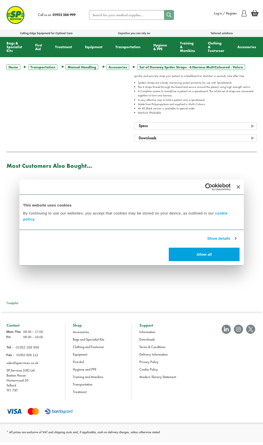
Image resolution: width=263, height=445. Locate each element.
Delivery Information (153, 357)
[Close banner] (238, 187)
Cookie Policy (148, 372)
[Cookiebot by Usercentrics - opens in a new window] (209, 187)
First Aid (38, 47)
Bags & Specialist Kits (14, 47)
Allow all (204, 254)
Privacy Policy (149, 365)
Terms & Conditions (152, 350)
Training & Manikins (187, 47)
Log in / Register (230, 13)
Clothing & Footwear (216, 47)
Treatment (63, 47)
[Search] (169, 15)
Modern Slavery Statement (157, 380)
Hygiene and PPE (84, 372)
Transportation (127, 47)
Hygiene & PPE (160, 47)
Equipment (93, 47)
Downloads (147, 342)
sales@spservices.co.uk (22, 366)
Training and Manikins (88, 380)
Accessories (246, 47)
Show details (218, 238)
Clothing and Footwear (88, 350)
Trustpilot (12, 303)
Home (13, 67)
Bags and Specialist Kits (88, 342)
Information (147, 335)
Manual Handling (82, 67)
